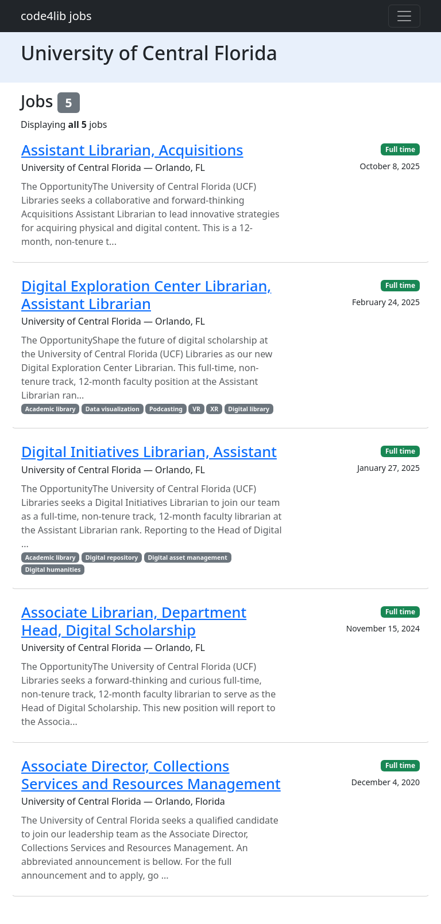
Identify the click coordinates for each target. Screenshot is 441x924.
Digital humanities (53, 570)
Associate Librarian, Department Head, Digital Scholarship (133, 620)
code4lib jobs (56, 16)
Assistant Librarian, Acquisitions (132, 149)
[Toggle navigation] (404, 16)
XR (214, 409)
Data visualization (113, 409)
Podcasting (166, 409)
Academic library (50, 409)
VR (196, 409)
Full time (400, 149)
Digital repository (112, 557)
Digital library (248, 409)
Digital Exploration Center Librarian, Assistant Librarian (146, 294)
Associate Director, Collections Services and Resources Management (151, 774)
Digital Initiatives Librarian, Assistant (149, 451)
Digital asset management (187, 557)
